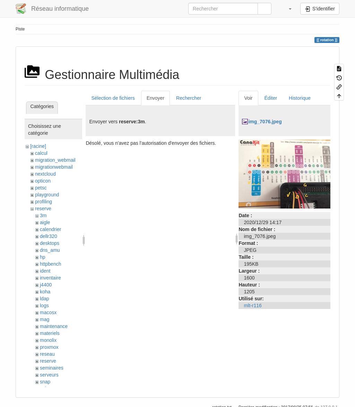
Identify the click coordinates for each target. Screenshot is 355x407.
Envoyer (155, 98)
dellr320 (48, 236)
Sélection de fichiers (113, 98)
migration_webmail (55, 160)
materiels (50, 333)
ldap (44, 298)
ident (45, 271)
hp (42, 257)
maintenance (54, 326)
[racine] (38, 146)
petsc (40, 188)
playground (47, 194)
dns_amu (50, 250)
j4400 (46, 284)
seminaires (51, 368)
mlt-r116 (252, 305)
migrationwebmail (54, 167)
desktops (49, 243)
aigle (45, 222)
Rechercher (188, 98)
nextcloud (45, 174)
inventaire (50, 278)
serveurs (49, 375)
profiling (43, 201)
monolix (48, 340)
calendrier (50, 229)
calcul (41, 153)
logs (44, 305)
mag (44, 319)
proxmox (49, 347)
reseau (47, 354)
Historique (300, 98)
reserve (43, 208)
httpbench (50, 264)
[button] (287, 8)
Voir (248, 98)
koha (45, 291)
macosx (48, 312)
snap (45, 381)
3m (43, 215)
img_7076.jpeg (265, 121)
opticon (43, 181)
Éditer (271, 98)
